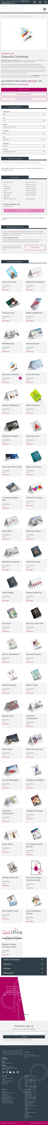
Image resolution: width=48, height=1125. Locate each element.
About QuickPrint (29, 1079)
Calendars (27, 1094)
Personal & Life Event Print (31, 1105)
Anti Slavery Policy (6, 1100)
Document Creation (29, 1054)
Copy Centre (5, 1083)
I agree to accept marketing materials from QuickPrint (17, 1039)
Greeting (5, 149)
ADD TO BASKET (24, 210)
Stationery (27, 1115)
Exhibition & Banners (29, 1101)
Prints (26, 1111)
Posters (26, 1109)
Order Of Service (28, 1108)
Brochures (27, 1091)
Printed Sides (6, 111)
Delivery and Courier (6, 1095)
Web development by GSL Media (38, 1123)
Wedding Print (28, 1104)
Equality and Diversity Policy (8, 1098)
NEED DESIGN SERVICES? (23, 94)
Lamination (6, 130)
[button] (4, 994)
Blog (26, 1083)
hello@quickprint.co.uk (8, 3)
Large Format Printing (7, 1078)
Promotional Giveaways (30, 1112)
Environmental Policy (7, 1097)
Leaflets (26, 1107)
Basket (46, 2)
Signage (27, 1113)
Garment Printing (29, 1102)
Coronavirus (4, 1094)
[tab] (24, 960)
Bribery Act (4, 1091)
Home (3, 16)
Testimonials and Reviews (31, 1086)
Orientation (6, 143)
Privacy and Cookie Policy (8, 1102)
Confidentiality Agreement (8, 1093)
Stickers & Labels (28, 1116)
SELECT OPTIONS (24, 89)
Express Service (5, 1082)
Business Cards (28, 1093)
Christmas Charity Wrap (30, 1097)
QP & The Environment (30, 1081)
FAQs (26, 1057)
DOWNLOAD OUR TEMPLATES (24, 99)
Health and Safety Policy (7, 1101)
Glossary (27, 1085)
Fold (4, 137)
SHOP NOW (5, 290)
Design (3, 1079)
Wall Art (26, 1118)
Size (4, 118)
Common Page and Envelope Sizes (33, 1055)
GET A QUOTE (35, 247)
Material (5, 124)
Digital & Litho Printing (7, 1081)
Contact (34, 2)
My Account (40, 2)
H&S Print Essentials (29, 1098)
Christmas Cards (11, 16)
